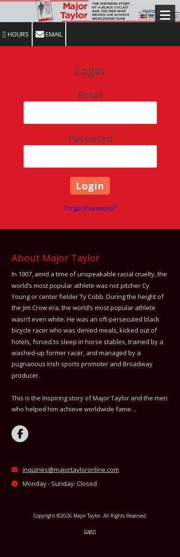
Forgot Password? (90, 208)
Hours (16, 34)
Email (49, 34)
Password (90, 138)
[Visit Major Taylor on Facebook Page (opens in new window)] (20, 433)
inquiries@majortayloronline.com (71, 469)
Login (90, 531)
